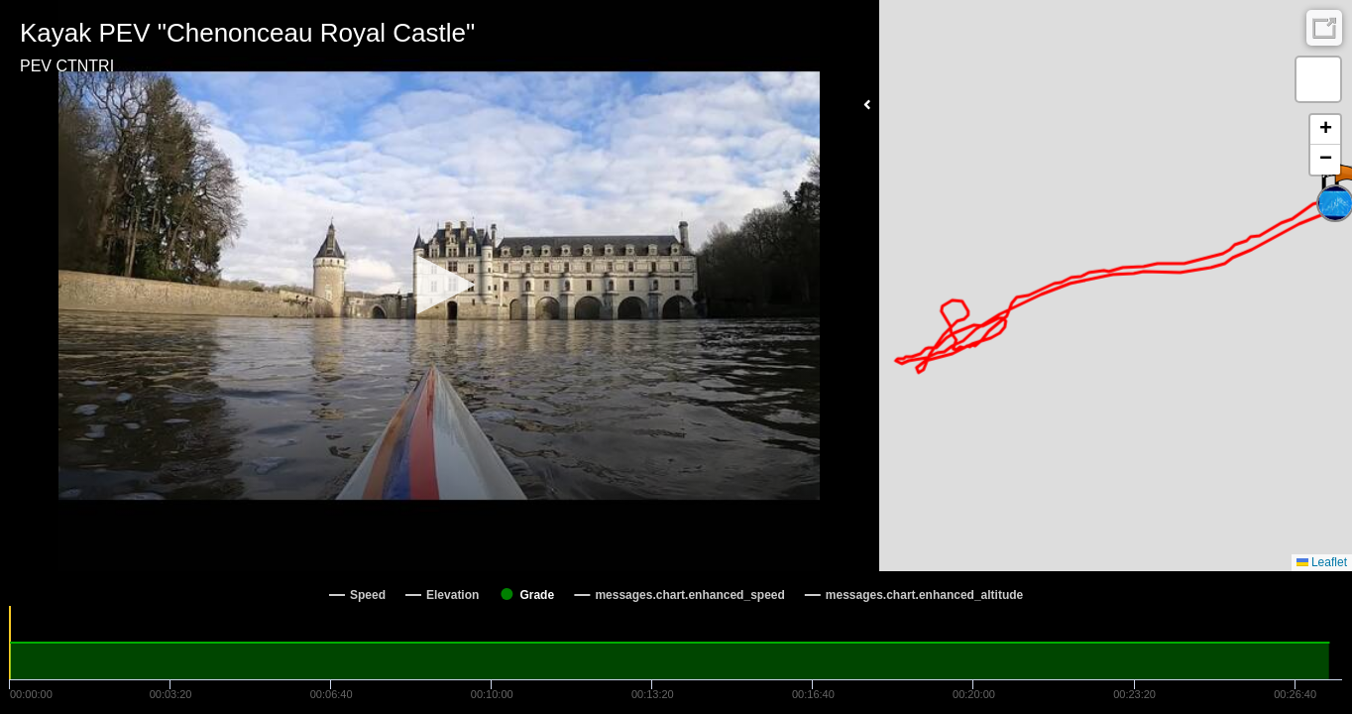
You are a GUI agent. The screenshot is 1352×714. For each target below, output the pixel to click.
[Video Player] (439, 285)
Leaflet (1321, 562)
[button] (439, 284)
